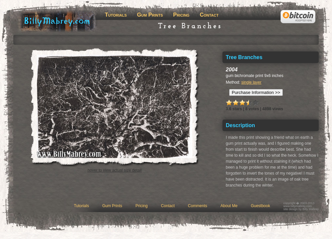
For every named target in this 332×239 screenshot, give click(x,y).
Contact (209, 15)
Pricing (181, 15)
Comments (197, 205)
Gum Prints (150, 15)
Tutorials (116, 15)
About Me (228, 205)
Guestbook (260, 205)
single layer (251, 82)
